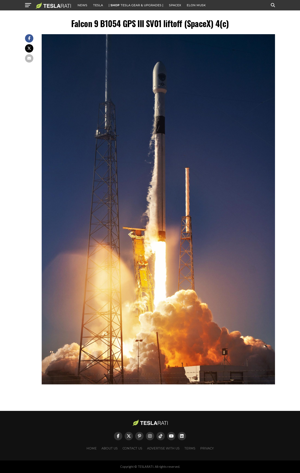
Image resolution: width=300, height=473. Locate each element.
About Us (109, 448)
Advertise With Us (163, 448)
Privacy (207, 448)
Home (91, 448)
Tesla (98, 5)
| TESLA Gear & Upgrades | (136, 5)
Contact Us (132, 448)
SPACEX (175, 5)
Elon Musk (196, 5)
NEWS (82, 5)
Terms (189, 448)
